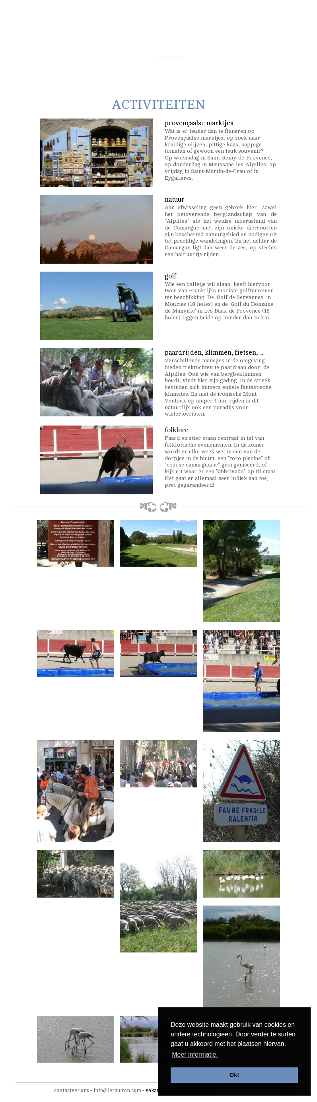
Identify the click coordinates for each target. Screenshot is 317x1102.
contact (281, 55)
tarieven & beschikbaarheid (228, 55)
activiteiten (170, 55)
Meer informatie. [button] (195, 1054)
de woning (40, 55)
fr (275, 10)
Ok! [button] (234, 1075)
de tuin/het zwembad (88, 55)
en (282, 10)
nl (268, 10)
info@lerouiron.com (117, 1090)
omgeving (135, 55)
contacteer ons (71, 1090)
